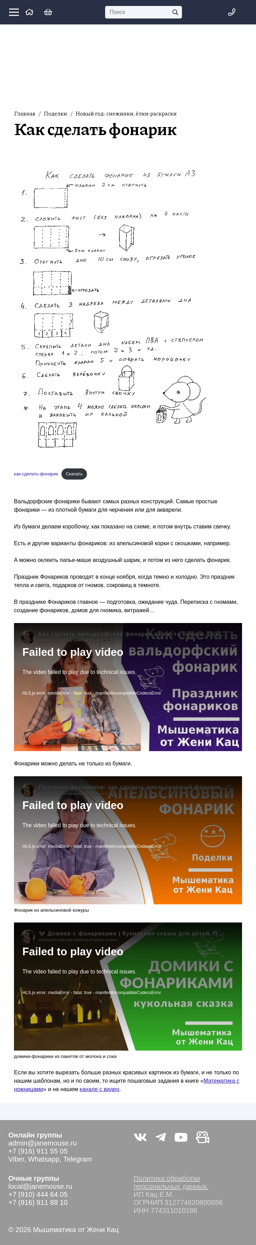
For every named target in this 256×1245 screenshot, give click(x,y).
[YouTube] (181, 1137)
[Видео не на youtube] (202, 1137)
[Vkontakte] (140, 1137)
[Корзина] (48, 12)
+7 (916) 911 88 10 (38, 1202)
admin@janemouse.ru (42, 1143)
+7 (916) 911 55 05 (38, 1151)
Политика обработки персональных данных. (171, 1182)
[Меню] (14, 12)
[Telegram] (160, 1137)
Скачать (74, 473)
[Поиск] (143, 12)
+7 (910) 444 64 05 (38, 1194)
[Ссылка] (29, 12)
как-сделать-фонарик (36, 473)
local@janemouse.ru (40, 1186)
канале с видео (99, 1089)
